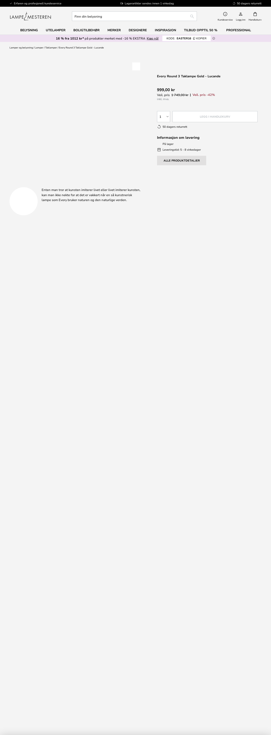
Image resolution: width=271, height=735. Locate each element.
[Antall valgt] (163, 116)
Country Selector (167, 665)
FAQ (39, 568)
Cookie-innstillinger (231, 653)
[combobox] (134, 16)
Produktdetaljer (92, 185)
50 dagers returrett (231, 564)
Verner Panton (39, 688)
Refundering (167, 572)
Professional (238, 30)
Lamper (39, 47)
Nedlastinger (145, 185)
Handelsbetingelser (167, 657)
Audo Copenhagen (39, 684)
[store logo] (30, 16)
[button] (136, 66)
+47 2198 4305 (47, 387)
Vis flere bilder (77, 65)
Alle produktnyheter (39, 700)
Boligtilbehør (39, 696)
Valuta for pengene (39, 692)
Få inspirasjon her (133, 340)
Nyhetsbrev (231, 560)
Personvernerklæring (167, 661)
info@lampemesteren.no (53, 394)
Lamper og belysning (21, 47)
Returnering (167, 568)
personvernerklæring (191, 520)
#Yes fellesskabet (231, 649)
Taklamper (51, 47)
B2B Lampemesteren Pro (231, 661)
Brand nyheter (231, 657)
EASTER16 (187, 38)
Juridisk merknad (167, 653)
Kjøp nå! (153, 38)
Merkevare (190, 185)
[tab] (36, 185)
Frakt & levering (167, 560)
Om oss (167, 649)
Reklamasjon (167, 564)
